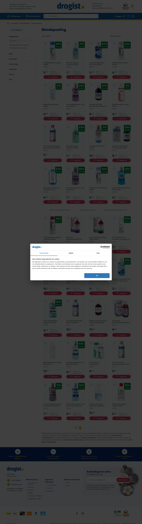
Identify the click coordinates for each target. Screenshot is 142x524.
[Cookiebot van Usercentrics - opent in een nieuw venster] (102, 247)
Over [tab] (98, 253)
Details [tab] (71, 253)
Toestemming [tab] (43, 253)
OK (97, 275)
